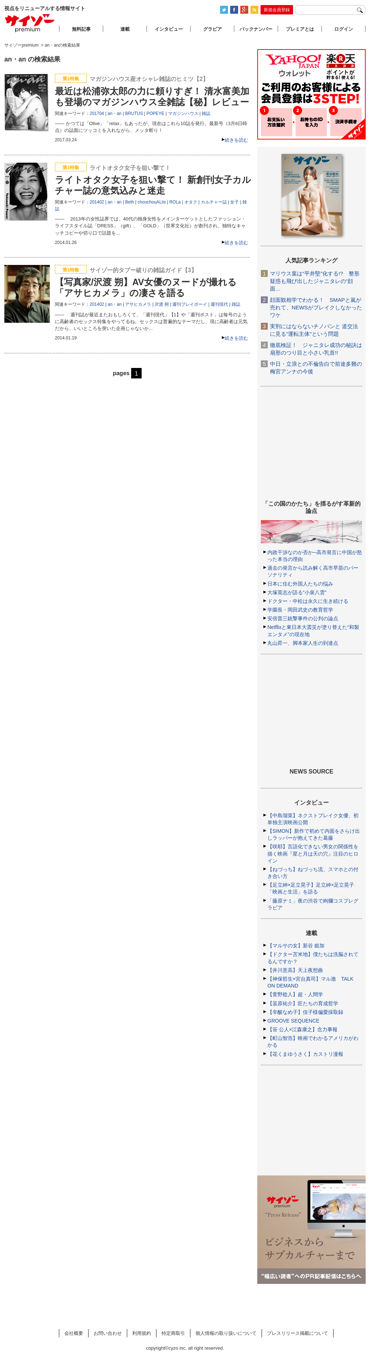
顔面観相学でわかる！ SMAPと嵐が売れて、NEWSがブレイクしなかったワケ (316, 307)
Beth (129, 202)
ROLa (175, 202)
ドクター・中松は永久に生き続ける (307, 601)
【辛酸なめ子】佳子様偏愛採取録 (305, 1012)
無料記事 (81, 29)
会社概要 (73, 1333)
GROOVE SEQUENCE (293, 1021)
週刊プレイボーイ (189, 304)
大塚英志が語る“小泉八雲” (296, 592)
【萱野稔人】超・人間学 (295, 994)
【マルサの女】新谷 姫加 (295, 945)
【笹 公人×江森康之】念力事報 (302, 1029)
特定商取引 (173, 1333)
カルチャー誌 (214, 202)
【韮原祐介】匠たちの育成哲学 (302, 1003)
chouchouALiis (152, 202)
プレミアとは (300, 29)
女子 (234, 202)
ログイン (343, 29)
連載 (125, 29)
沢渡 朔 (162, 304)
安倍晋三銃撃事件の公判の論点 (302, 618)
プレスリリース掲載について (297, 1333)
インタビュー (169, 29)
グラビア (212, 29)
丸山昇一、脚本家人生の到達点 (302, 643)
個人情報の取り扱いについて (226, 1333)
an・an (115, 113)
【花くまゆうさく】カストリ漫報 (305, 1054)
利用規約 (141, 1333)
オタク (190, 202)
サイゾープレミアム (30, 23)
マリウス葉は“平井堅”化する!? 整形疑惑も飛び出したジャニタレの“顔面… (315, 281)
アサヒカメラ (138, 304)
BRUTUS (134, 113)
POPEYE (155, 113)
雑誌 (206, 113)
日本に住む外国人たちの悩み (300, 584)
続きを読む (236, 140)
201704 (97, 113)
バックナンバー (256, 29)
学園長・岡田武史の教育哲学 (300, 610)
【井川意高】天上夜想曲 (295, 970)
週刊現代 (219, 304)
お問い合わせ (108, 1333)
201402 (97, 202)
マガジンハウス (183, 113)
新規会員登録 (277, 9)
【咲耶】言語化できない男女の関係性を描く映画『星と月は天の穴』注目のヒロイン (312, 853)
